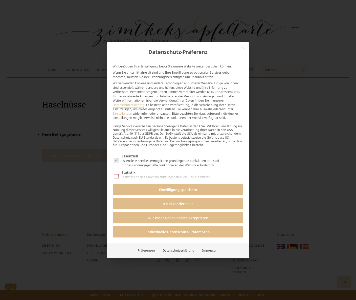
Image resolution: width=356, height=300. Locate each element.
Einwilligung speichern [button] (178, 189)
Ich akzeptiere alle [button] (178, 203)
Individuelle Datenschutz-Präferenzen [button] (178, 232)
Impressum (210, 250)
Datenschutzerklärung (128, 105)
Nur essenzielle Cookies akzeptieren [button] (178, 217)
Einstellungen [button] (122, 113)
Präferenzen (146, 250)
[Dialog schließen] (243, 48)
